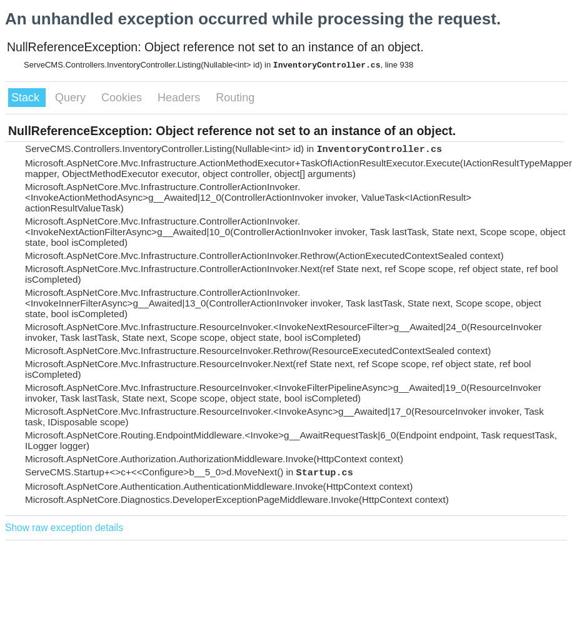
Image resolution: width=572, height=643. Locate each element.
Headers (180, 97)
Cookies (123, 97)
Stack (27, 97)
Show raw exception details (64, 527)
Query (72, 97)
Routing (235, 97)
